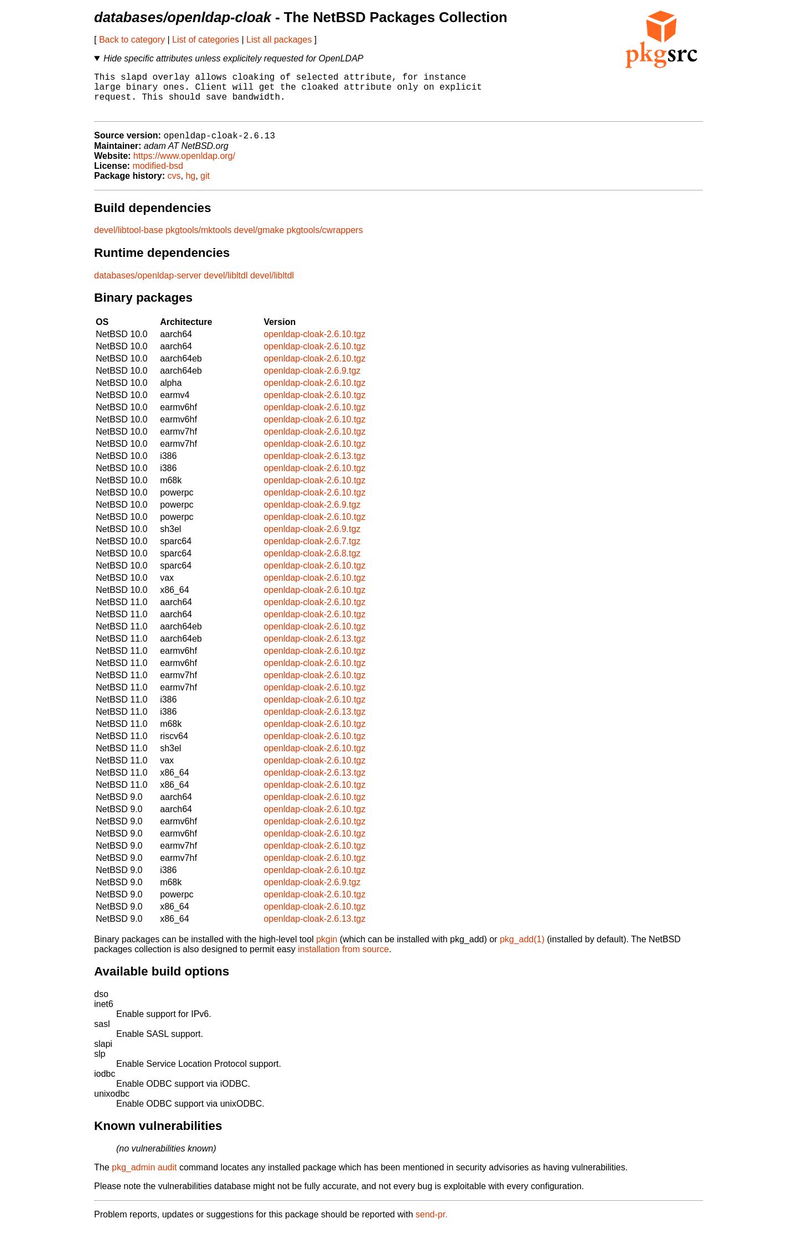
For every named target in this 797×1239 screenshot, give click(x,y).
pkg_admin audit (144, 1178)
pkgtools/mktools (198, 240)
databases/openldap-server (147, 286)
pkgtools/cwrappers (325, 240)
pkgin (326, 949)
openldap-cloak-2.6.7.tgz (311, 551)
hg (190, 186)
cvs (174, 186)
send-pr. (432, 1225)
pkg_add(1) (522, 949)
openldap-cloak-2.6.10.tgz (314, 344)
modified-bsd (157, 176)
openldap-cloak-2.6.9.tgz (311, 381)
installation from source (343, 959)
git (205, 186)
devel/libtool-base (128, 240)
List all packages (279, 39)
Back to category (132, 39)
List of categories (205, 39)
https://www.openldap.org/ (184, 166)
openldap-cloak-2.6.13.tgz (314, 466)
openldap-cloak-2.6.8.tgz (311, 564)
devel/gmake (259, 240)
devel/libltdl (225, 286)
